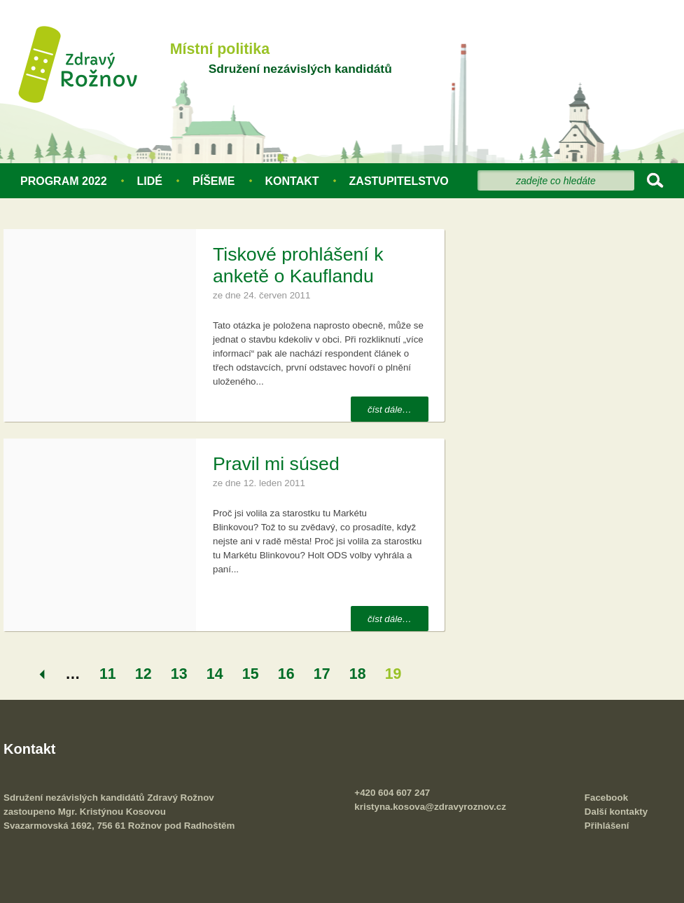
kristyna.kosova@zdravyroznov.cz (429, 806)
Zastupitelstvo (399, 181)
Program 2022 (63, 181)
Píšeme (214, 181)
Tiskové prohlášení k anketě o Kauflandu (298, 265)
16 (286, 674)
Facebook (606, 797)
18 (357, 674)
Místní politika (220, 49)
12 (143, 674)
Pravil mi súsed (276, 463)
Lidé (149, 181)
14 (215, 674)
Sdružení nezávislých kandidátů (300, 69)
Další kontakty (616, 811)
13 (179, 674)
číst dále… (390, 409)
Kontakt (292, 181)
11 (107, 674)
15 (250, 674)
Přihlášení (607, 825)
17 (322, 674)
